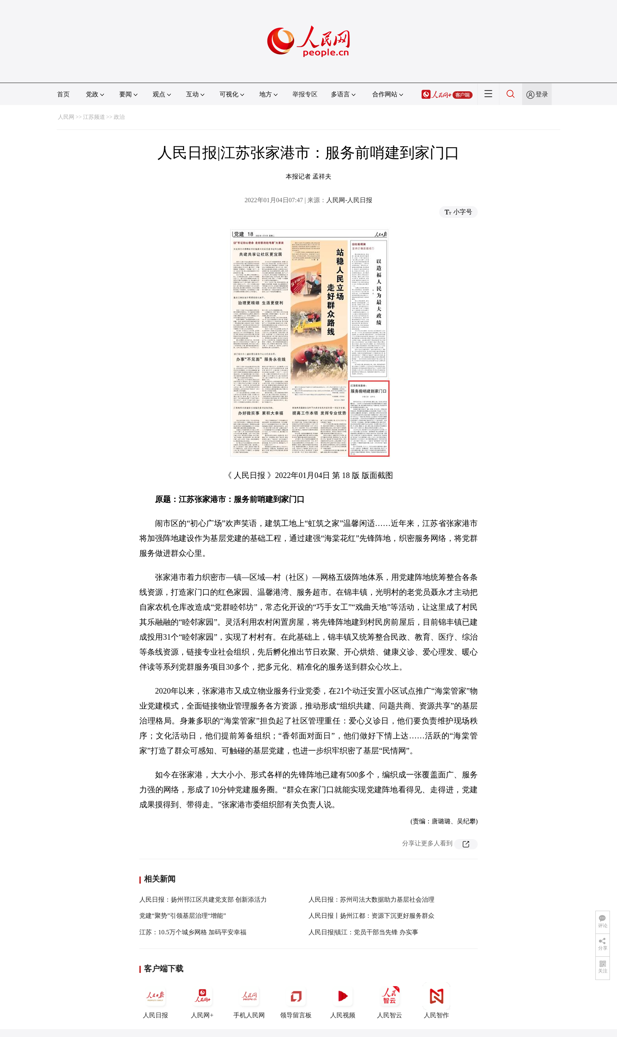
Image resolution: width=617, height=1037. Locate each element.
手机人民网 (249, 1000)
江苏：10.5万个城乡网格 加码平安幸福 (192, 932)
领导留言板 (296, 1000)
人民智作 (436, 1000)
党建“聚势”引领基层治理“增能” (182, 915)
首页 (63, 94)
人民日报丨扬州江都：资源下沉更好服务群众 (371, 915)
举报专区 (305, 94)
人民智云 (389, 1000)
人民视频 (343, 1000)
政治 (119, 117)
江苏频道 (94, 117)
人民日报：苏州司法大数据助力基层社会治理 (371, 899)
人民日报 (155, 1000)
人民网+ (202, 1000)
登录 (542, 94)
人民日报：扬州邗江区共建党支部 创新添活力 (203, 899)
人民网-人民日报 (349, 200)
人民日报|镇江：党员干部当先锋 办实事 (363, 932)
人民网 (66, 117)
